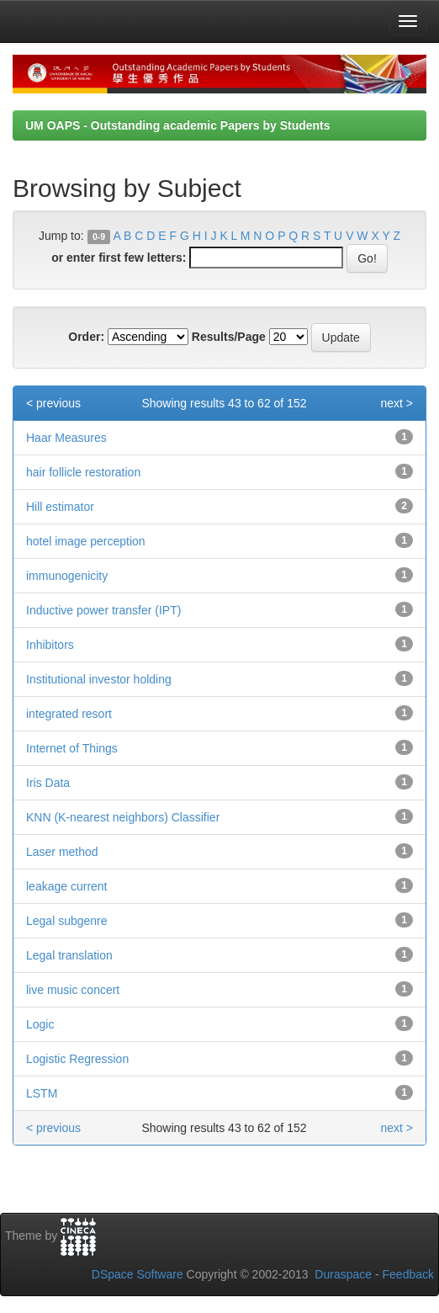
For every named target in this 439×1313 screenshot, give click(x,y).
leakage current (67, 886)
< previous (53, 403)
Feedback (408, 1274)
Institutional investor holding (99, 679)
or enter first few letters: (118, 257)
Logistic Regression (77, 1059)
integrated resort (69, 713)
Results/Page (229, 336)
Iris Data (48, 782)
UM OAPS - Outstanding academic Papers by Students (178, 125)
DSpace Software (137, 1274)
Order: (86, 336)
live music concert (72, 990)
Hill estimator (60, 506)
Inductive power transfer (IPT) (103, 610)
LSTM (41, 1093)
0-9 (99, 236)
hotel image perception (85, 541)
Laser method (62, 851)
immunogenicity (67, 575)
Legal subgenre (67, 921)
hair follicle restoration (83, 472)
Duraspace (343, 1274)
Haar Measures (66, 437)
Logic (40, 1024)
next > (396, 403)
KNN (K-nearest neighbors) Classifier (123, 817)
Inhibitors (50, 644)
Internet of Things (72, 748)
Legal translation (69, 955)
